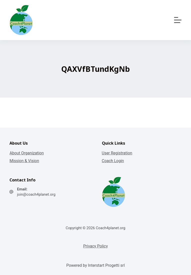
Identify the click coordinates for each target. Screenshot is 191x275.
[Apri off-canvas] (178, 20)
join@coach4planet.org (36, 194)
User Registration (117, 153)
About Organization (26, 153)
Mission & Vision (24, 160)
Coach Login (113, 160)
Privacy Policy (95, 246)
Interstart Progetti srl (106, 265)
